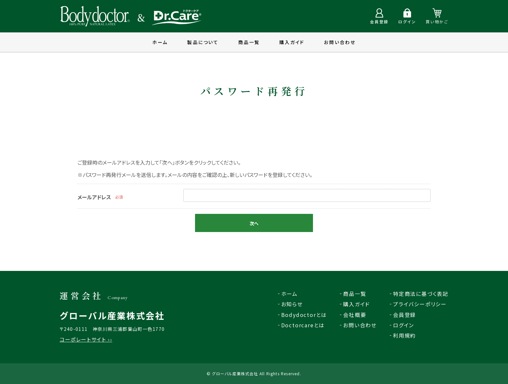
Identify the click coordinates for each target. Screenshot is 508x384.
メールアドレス (94, 197)
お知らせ (292, 304)
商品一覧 (249, 42)
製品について (203, 42)
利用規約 (404, 335)
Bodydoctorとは (304, 315)
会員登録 (404, 315)
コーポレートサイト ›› (86, 339)
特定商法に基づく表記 (420, 293)
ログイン (403, 325)
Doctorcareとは (303, 325)
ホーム (160, 42)
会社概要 (354, 315)
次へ (254, 223)
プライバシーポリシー (420, 304)
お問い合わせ (340, 42)
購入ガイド (292, 42)
